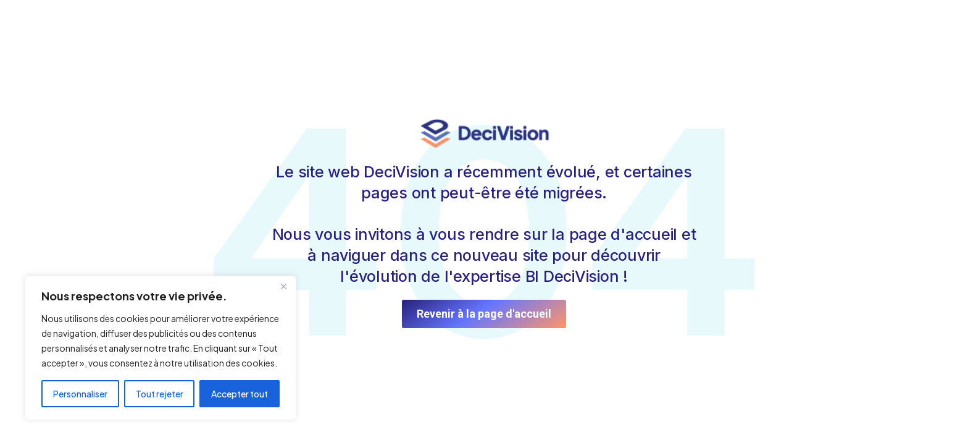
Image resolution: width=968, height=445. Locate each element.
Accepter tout (239, 393)
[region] (160, 348)
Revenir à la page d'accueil (484, 313)
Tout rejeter (159, 393)
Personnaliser (80, 393)
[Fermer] (283, 286)
